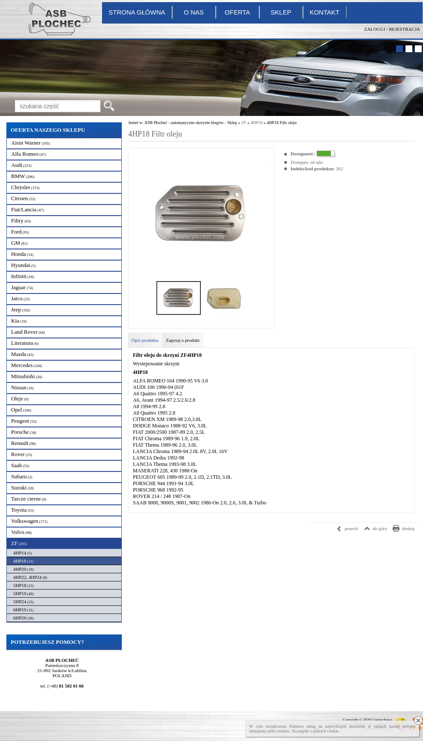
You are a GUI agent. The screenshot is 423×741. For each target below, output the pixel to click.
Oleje (20, 398)
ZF (19, 543)
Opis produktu (145, 340)
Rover (21, 454)
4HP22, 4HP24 (30, 577)
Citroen (23, 198)
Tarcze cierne (28, 498)
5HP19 (23, 593)
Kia (18, 320)
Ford (20, 231)
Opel (21, 409)
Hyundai (23, 265)
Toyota (22, 510)
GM (19, 243)
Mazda (22, 354)
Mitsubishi (26, 376)
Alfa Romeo (28, 154)
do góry (380, 528)
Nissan (22, 387)
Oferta (237, 12)
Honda (22, 254)
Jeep (20, 309)
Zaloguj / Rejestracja (392, 29)
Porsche (23, 432)
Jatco (20, 298)
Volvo (21, 532)
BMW (22, 176)
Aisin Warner (30, 142)
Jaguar (22, 287)
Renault (23, 443)
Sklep (280, 12)
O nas (194, 12)
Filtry (21, 220)
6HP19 (23, 609)
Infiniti (22, 276)
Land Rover (28, 332)
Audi (21, 165)
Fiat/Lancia (27, 209)
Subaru (21, 476)
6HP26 (23, 617)
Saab (20, 465)
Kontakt (325, 12)
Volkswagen (29, 521)
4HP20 (23, 569)
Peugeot (23, 421)
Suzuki (22, 487)
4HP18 (23, 560)
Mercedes (26, 365)
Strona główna (137, 12)
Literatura (24, 343)
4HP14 (22, 552)
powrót (351, 528)
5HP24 (23, 601)
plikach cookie (326, 731)
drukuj (408, 528)
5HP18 (23, 585)
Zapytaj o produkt (183, 340)
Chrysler (25, 187)
